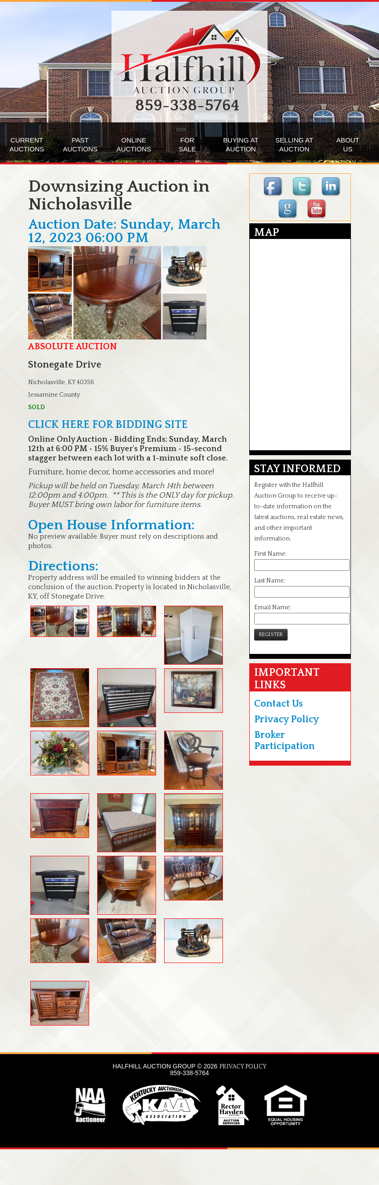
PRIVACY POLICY (243, 1066)
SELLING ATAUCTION (294, 144)
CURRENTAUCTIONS (26, 144)
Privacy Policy (286, 719)
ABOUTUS (347, 144)
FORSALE (187, 144)
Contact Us (278, 703)
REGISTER (271, 634)
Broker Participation (284, 740)
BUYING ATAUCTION (241, 144)
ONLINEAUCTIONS (133, 144)
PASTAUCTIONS (80, 144)
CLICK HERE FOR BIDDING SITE (108, 425)
